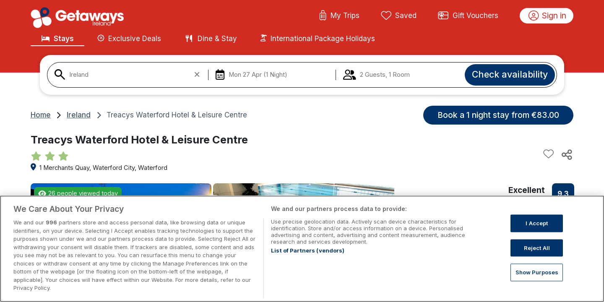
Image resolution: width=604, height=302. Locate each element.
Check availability (510, 74)
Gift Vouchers (468, 15)
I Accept (537, 223)
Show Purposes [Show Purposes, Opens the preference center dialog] (537, 272)
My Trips (339, 15)
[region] (302, 248)
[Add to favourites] (549, 154)
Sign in (547, 15)
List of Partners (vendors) (307, 250)
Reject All (537, 247)
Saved (399, 15)
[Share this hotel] (566, 154)
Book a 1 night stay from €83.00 (498, 115)
